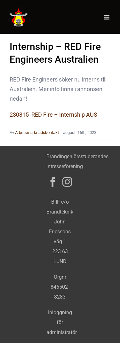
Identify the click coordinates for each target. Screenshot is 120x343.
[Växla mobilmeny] (107, 17)
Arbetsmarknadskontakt (37, 132)
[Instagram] (67, 182)
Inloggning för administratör (61, 322)
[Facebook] (53, 182)
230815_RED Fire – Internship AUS (53, 114)
